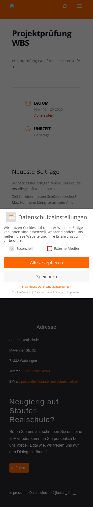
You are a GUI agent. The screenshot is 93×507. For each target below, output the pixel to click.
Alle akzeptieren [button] (46, 262)
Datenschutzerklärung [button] (49, 292)
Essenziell (21, 248)
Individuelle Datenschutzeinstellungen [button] (46, 286)
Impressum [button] (74, 292)
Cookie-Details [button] (21, 292)
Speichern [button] (46, 276)
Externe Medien (63, 248)
